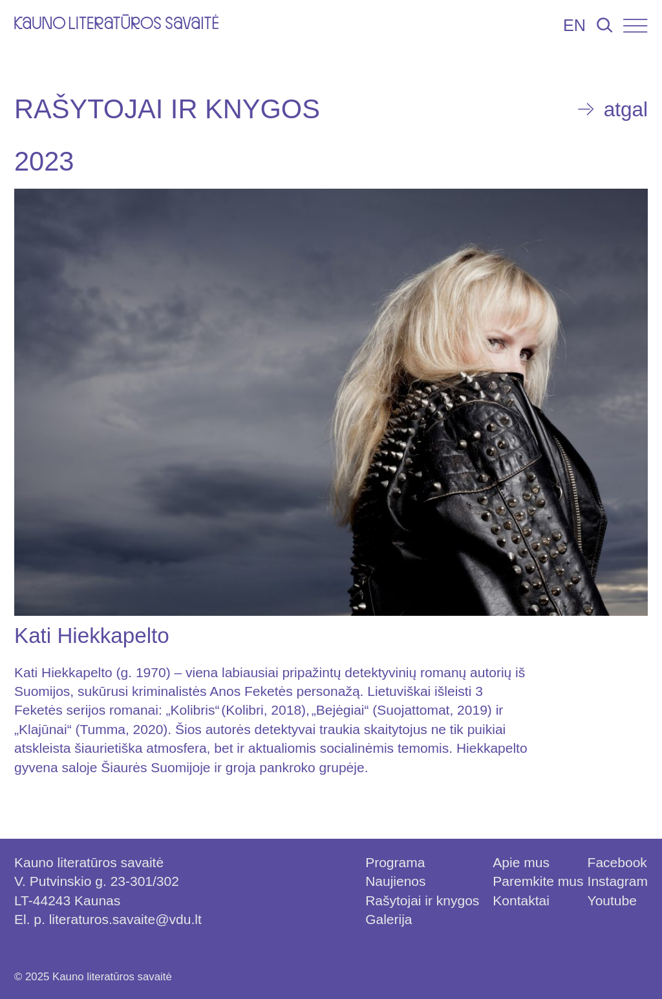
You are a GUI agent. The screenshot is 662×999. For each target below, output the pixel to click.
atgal (626, 109)
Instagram (618, 881)
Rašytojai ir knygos (422, 900)
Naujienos (395, 881)
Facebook (617, 862)
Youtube (612, 900)
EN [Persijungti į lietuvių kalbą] (574, 25)
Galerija (388, 919)
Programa (395, 862)
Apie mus (521, 862)
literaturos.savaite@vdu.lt (125, 919)
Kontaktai (521, 900)
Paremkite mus (538, 881)
